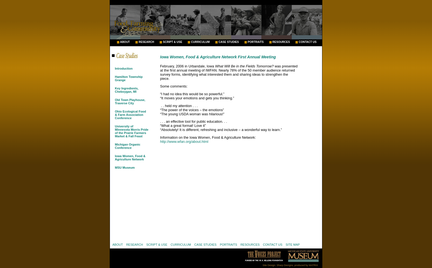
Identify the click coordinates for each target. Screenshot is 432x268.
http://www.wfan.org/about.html (184, 142)
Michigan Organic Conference (127, 146)
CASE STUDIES (228, 42)
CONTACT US (308, 42)
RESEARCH (146, 42)
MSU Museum (125, 167)
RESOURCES (281, 42)
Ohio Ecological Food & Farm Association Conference (130, 115)
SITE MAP (293, 244)
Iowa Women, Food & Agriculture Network (130, 157)
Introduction (124, 68)
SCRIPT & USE (172, 42)
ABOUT (125, 42)
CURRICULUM (200, 42)
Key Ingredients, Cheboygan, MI (127, 90)
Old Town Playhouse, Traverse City (130, 101)
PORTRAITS (256, 42)
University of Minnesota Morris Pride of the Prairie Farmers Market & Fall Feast (131, 131)
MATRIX (313, 265)
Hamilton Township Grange (129, 78)
